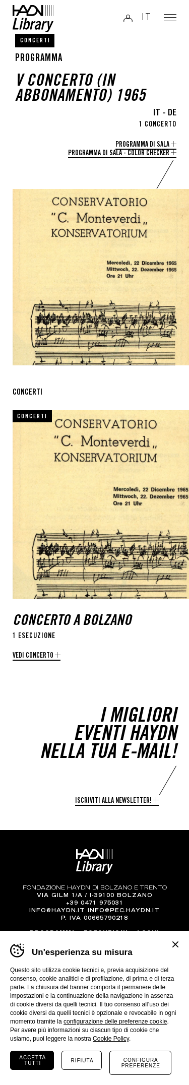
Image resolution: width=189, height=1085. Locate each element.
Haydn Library (33, 18)
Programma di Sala (142, 145)
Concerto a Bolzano (72, 621)
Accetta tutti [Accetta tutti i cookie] (32, 1060)
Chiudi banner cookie (175, 944)
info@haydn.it (57, 911)
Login (128, 18)
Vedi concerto (33, 656)
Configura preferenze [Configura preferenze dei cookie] (140, 1062)
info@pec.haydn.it (124, 911)
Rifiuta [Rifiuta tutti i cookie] (82, 1060)
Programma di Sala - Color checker (118, 153)
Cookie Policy (111, 1038)
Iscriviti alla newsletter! (113, 801)
